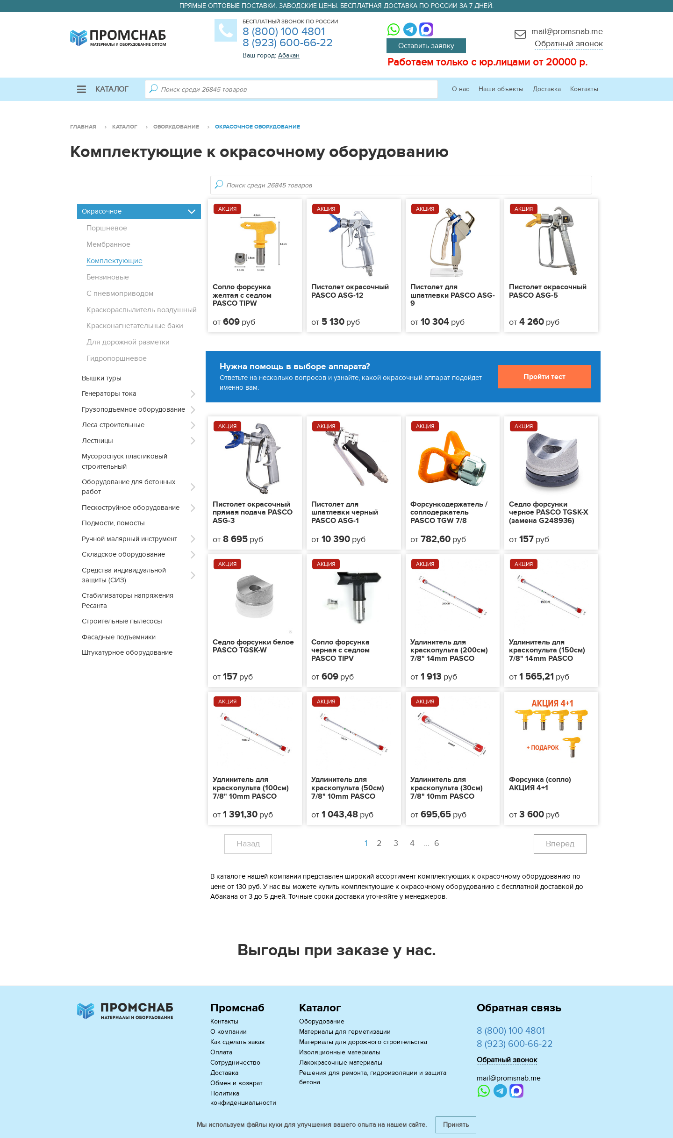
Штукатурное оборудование (127, 652)
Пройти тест (544, 376)
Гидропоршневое (116, 358)
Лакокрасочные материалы (340, 1062)
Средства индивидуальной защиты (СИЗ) (124, 575)
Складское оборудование (123, 554)
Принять (456, 1125)
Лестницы (97, 441)
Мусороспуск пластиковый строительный (124, 461)
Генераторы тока (109, 393)
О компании (228, 1032)
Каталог (103, 89)
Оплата (221, 1052)
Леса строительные (113, 425)
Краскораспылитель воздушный (141, 310)
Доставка (547, 89)
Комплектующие (114, 260)
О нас (460, 89)
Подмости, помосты (113, 523)
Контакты (584, 89)
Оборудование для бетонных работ (128, 487)
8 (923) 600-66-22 (288, 43)
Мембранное (108, 244)
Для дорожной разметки (128, 342)
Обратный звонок (569, 44)
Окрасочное (102, 211)
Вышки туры (102, 378)
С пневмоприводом (119, 293)
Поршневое (106, 228)
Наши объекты (501, 89)
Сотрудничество (235, 1062)
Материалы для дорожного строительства (363, 1042)
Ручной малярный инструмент (129, 539)
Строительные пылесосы (122, 621)
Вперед (560, 844)
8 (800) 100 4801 (284, 31)
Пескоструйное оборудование (130, 507)
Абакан (289, 55)
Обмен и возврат (236, 1083)
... (433, 843)
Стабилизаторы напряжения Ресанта (127, 600)
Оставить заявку (426, 45)
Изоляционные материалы (339, 1052)
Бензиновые (107, 277)
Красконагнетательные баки (134, 325)
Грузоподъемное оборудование (133, 409)
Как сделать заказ (237, 1042)
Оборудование (321, 1021)
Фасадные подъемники (119, 637)
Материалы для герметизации (345, 1032)
